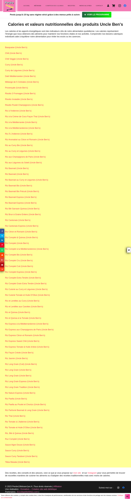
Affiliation (58, 486)
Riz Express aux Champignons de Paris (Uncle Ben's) (29, 329)
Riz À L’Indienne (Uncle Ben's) (19, 134)
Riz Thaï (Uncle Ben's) (15, 416)
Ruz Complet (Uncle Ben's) (17, 439)
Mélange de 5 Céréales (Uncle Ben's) (22, 82)
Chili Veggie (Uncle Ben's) (17, 59)
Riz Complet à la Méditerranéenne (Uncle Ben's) (27, 249)
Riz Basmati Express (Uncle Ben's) (21, 197)
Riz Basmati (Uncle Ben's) (17, 168)
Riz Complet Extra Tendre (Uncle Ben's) (23, 278)
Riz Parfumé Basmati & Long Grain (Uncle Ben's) (27, 410)
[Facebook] (125, 5)
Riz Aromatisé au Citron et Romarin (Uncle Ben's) (27, 139)
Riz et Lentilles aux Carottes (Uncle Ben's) (24, 306)
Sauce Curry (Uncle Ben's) (17, 450)
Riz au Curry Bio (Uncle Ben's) (19, 145)
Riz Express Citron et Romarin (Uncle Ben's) (25, 335)
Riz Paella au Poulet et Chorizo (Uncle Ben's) (25, 404)
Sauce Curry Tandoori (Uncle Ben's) (21, 456)
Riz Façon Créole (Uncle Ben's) (19, 353)
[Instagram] (119, 5)
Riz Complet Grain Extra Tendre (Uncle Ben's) (25, 283)
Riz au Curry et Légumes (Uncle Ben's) (22, 151)
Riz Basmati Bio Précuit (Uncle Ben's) (22, 191)
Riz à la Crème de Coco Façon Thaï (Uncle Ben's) (27, 116)
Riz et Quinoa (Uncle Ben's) (17, 312)
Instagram (92, 473)
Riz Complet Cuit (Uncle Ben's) (19, 266)
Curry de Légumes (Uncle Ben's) (20, 70)
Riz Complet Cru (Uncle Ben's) (19, 260)
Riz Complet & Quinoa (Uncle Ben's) (21, 237)
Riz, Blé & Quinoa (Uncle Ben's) (19, 433)
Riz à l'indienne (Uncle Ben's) (18, 111)
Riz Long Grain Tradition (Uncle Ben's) (22, 387)
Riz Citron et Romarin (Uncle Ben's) (21, 232)
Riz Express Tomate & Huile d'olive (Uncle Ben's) (27, 347)
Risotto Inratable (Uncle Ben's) (19, 99)
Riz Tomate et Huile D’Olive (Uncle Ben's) (23, 427)
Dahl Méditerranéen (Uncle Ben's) (20, 76)
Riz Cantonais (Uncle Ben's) (17, 220)
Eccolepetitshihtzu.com (27, 492)
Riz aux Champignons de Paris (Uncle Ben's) (25, 157)
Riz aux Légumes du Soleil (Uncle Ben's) (23, 162)
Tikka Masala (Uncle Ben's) (17, 462)
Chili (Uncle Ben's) (13, 53)
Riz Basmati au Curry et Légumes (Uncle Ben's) (26, 180)
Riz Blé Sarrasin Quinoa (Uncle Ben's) (22, 209)
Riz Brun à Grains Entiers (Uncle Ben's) (23, 214)
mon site (77, 473)
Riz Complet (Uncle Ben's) (17, 243)
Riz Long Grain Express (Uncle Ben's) (22, 381)
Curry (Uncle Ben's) (14, 65)
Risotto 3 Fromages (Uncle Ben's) (20, 93)
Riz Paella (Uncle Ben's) (16, 399)
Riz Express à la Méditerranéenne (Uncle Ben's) (26, 324)
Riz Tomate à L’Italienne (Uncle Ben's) (22, 422)
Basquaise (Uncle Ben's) (16, 47)
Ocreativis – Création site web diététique (38, 489)
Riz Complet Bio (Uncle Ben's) (18, 255)
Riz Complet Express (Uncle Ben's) (21, 272)
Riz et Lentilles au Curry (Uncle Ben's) (22, 301)
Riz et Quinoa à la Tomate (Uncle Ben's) (23, 318)
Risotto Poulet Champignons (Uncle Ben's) (24, 105)
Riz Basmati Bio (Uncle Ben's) (18, 186)
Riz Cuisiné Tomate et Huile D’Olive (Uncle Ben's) (27, 295)
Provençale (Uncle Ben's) (16, 88)
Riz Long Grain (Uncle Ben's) (18, 370)
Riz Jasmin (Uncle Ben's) (16, 358)
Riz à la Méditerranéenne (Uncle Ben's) (23, 128)
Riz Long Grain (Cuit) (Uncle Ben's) (21, 364)
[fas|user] (108, 5)
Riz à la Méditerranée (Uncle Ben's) (21, 122)
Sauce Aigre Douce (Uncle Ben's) (20, 445)
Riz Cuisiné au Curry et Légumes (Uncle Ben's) (26, 289)
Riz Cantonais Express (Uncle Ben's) (21, 226)
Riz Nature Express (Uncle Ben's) (20, 393)
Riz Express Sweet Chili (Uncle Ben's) (22, 341)
